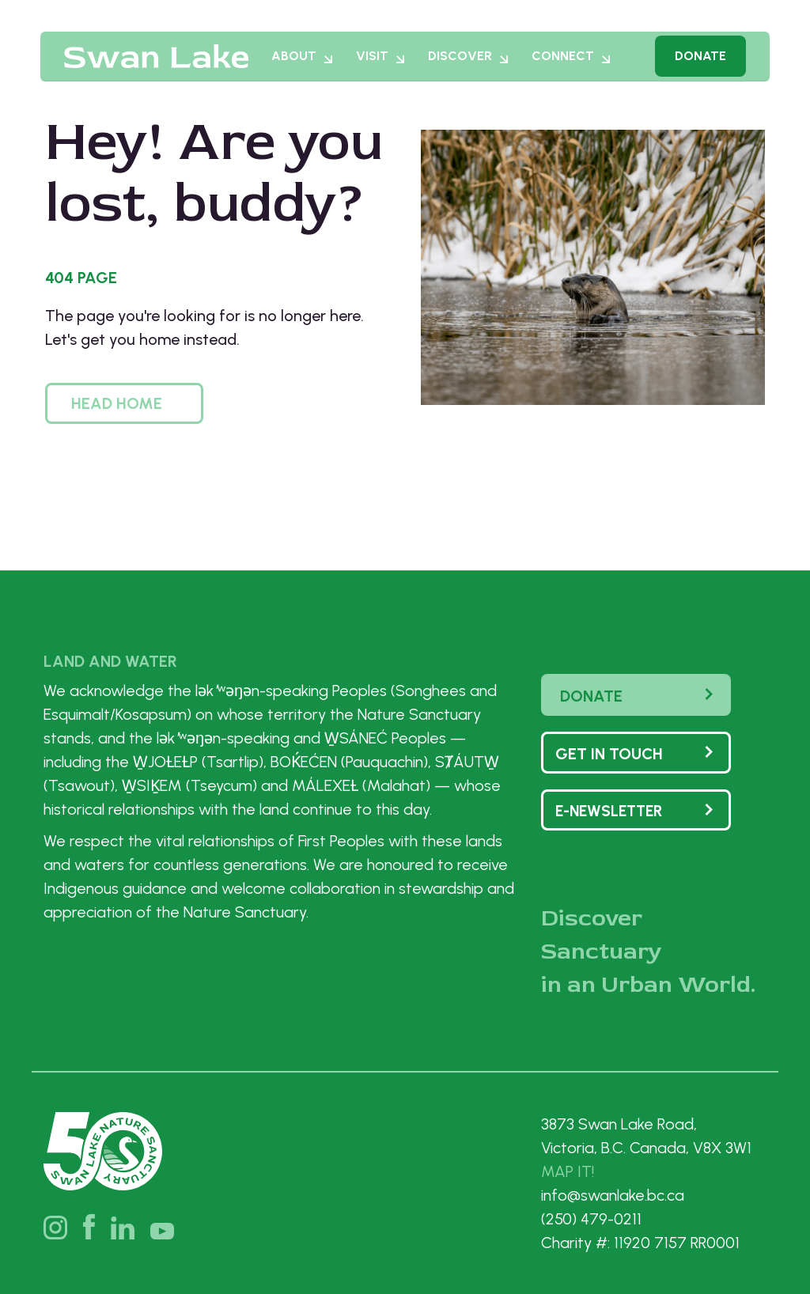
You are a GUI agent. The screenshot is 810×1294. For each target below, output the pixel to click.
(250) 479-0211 (591, 1218)
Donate (700, 63)
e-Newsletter (608, 811)
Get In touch (609, 753)
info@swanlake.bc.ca (612, 1195)
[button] (124, 403)
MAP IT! (567, 1171)
